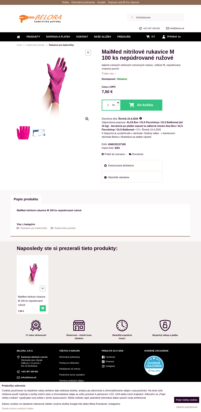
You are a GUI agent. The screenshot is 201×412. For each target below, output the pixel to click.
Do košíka (145, 105)
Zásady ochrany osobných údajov (18, 408)
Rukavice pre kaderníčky (33, 228)
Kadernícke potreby (65, 228)
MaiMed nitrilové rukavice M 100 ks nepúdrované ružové (32, 294)
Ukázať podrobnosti (186, 407)
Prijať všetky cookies (186, 400)
